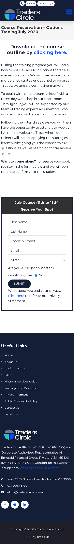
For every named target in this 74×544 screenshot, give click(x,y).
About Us (11, 361)
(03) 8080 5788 (22, 3)
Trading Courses (15, 368)
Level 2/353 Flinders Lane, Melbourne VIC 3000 (39, 479)
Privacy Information (17, 394)
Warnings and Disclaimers (22, 388)
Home (9, 355)
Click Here (16, 296)
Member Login (45, 3)
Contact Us (12, 407)
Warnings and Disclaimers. (39, 468)
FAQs (8, 375)
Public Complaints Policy (21, 401)
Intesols (43, 537)
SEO (28, 537)
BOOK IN (31, 3)
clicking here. (50, 52)
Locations (11, 414)
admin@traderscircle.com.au (26, 492)
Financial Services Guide (21, 381)
